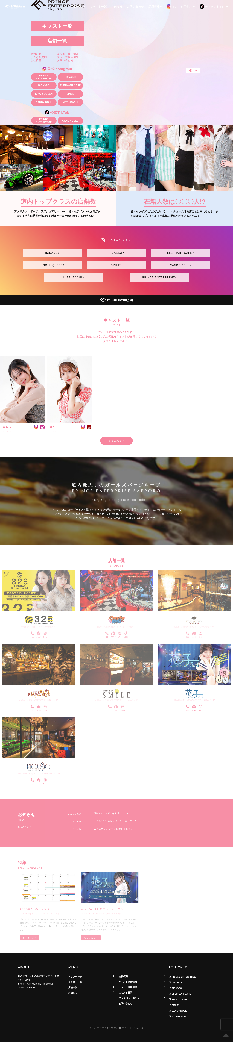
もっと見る (117, 440)
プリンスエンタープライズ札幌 (45, 914)
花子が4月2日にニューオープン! (103, 909)
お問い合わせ (65, 60)
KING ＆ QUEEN (52, 265)
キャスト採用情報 (68, 54)
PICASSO (43, 85)
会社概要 (36, 60)
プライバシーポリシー (130, 998)
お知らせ (36, 54)
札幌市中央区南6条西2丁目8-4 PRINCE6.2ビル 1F (39, 774)
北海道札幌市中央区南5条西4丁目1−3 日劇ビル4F (194, 700)
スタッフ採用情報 (68, 57)
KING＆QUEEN (44, 93)
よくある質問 (39, 57)
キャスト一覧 (57, 26)
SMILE (70, 93)
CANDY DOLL (44, 102)
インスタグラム (181, 7)
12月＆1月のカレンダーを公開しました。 (116, 821)
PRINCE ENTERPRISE (44, 77)
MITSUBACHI (70, 102)
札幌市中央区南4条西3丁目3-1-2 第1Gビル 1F (38, 700)
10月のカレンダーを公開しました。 (113, 828)
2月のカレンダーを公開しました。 (112, 813)
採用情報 (155, 6)
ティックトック (214, 7)
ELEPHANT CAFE (70, 85)
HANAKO (70, 77)
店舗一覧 (57, 41)
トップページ (75, 976)
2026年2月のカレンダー (36, 909)
